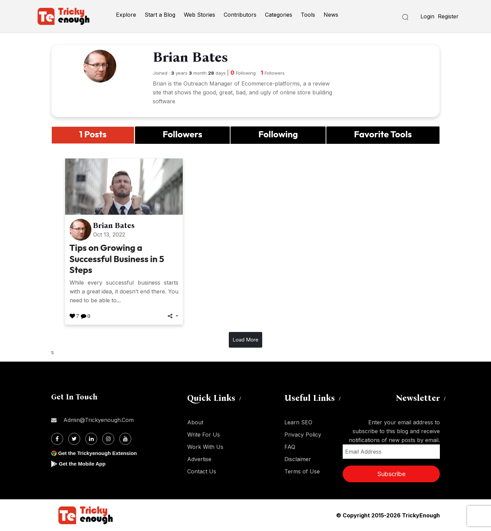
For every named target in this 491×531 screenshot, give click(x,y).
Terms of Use (302, 471)
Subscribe (391, 473)
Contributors (240, 14)
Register (448, 16)
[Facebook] (57, 439)
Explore (126, 14)
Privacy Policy (302, 434)
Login (427, 16)
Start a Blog (160, 14)
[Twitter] (74, 439)
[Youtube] (125, 439)
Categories (278, 14)
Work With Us (205, 446)
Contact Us (201, 471)
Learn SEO (298, 422)
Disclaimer (297, 459)
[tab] (92, 135)
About (195, 422)
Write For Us (203, 434)
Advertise (199, 459)
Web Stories (199, 14)
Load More (245, 339)
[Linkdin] (91, 439)
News (331, 14)
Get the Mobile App (83, 464)
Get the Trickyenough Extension (100, 453)
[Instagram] (108, 439)
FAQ (289, 446)
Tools (308, 14)
